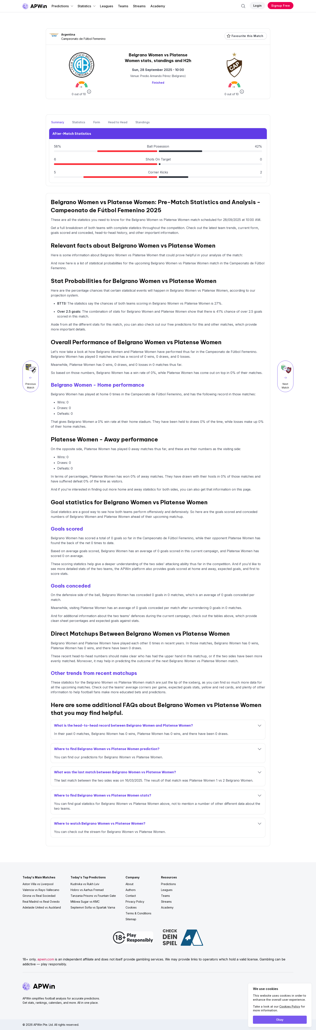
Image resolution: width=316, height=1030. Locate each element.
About (129, 884)
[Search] (243, 6)
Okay (279, 1019)
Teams (123, 6)
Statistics (87, 6)
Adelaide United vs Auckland (42, 907)
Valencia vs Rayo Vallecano (41, 890)
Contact (131, 895)
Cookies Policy (289, 1006)
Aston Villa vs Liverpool (38, 884)
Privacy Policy (135, 901)
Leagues (106, 6)
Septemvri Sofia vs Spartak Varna (93, 907)
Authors (131, 890)
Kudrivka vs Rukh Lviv (85, 884)
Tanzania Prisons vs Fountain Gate (93, 895)
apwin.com (45, 959)
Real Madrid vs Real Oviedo (41, 901)
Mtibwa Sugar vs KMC (85, 901)
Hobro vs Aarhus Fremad (87, 890)
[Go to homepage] (34, 6)
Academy (157, 6)
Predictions (63, 6)
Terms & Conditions (138, 913)
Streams (139, 6)
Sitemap (131, 919)
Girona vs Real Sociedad (39, 895)
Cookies (131, 907)
